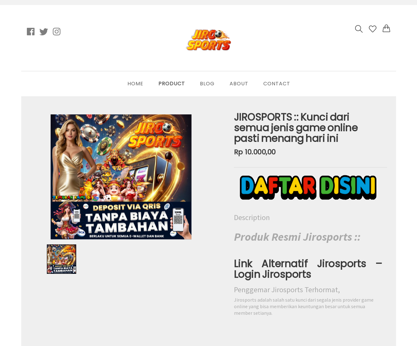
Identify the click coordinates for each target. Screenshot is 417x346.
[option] (121, 176)
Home (135, 83)
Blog (207, 83)
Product (171, 83)
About (239, 83)
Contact (276, 83)
